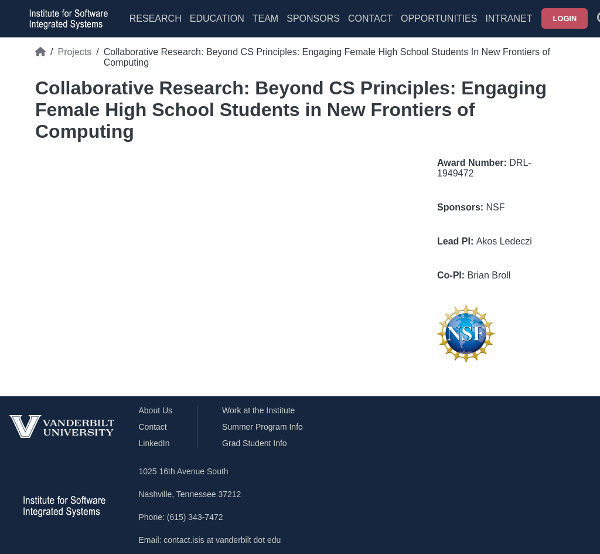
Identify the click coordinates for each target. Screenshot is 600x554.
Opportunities (439, 18)
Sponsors (313, 18)
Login (565, 18)
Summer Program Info (262, 426)
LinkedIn (154, 443)
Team (265, 18)
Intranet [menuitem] (508, 18)
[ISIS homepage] (65, 18)
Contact (370, 18)
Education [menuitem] (217, 18)
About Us (156, 410)
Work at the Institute (258, 410)
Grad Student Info (254, 443)
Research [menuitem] (155, 18)
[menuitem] (265, 25)
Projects (74, 52)
